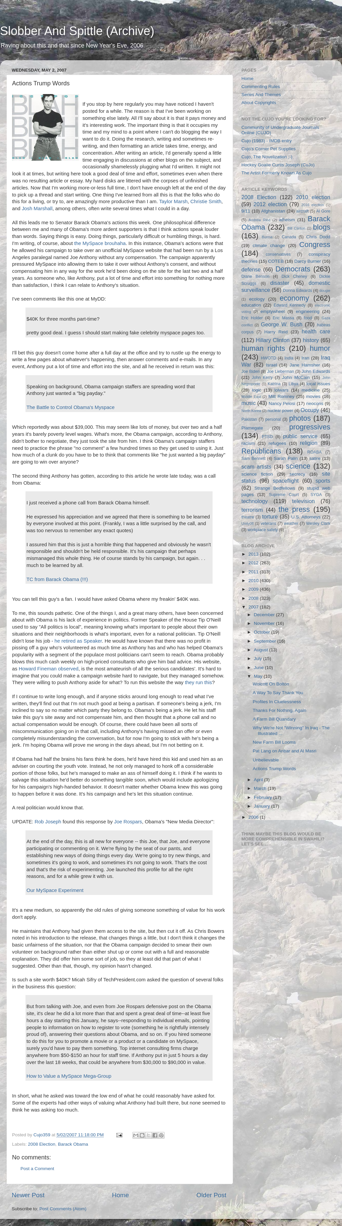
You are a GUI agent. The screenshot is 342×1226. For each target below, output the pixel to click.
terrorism (252, 510)
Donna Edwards (297, 290)
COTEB (276, 261)
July (258, 658)
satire (315, 458)
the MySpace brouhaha (100, 243)
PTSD (267, 436)
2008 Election (41, 1144)
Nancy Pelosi (282, 403)
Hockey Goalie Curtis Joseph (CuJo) (278, 164)
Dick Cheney (294, 276)
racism (248, 443)
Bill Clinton (296, 228)
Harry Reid (276, 331)
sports (323, 481)
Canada (289, 237)
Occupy (310, 410)
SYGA (316, 494)
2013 (254, 554)
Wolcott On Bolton (271, 683)
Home (120, 1195)
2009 (254, 589)
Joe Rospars (128, 821)
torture (270, 516)
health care (316, 331)
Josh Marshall (37, 208)
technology (254, 501)
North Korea (251, 411)
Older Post (211, 1195)
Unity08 (247, 523)
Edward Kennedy (289, 305)
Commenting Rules (260, 86)
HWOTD (268, 358)
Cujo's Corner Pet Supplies (268, 148)
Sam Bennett (253, 458)
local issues (318, 383)
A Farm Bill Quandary (274, 719)
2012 (254, 562)
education (251, 305)
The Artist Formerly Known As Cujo (276, 172)
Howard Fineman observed (48, 668)
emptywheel (273, 311)
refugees (277, 443)
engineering (308, 311)
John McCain (295, 377)
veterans (268, 523)
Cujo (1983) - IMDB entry (266, 140)
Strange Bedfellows (274, 488)
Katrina (274, 384)
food (308, 318)
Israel (271, 364)
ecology (257, 299)
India (288, 358)
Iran (305, 357)
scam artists (256, 467)
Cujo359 (43, 1134)
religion (309, 443)
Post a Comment (37, 1168)
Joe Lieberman (280, 371)
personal (273, 419)
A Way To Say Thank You (278, 692)
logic (257, 390)
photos (300, 418)
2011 (254, 571)
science (298, 466)
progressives (309, 427)
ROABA (314, 452)
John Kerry (262, 377)
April (259, 779)
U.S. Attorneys (306, 516)
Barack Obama (73, 1144)
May (259, 676)
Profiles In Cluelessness (277, 701)
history (311, 340)
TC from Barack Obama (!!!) (57, 579)
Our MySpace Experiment (54, 890)
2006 (254, 817)
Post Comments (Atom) (63, 1208)
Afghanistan (273, 211)
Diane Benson (255, 276)
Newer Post (28, 1195)
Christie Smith (205, 201)
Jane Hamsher (304, 364)
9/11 (245, 211)
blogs (321, 227)
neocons (314, 403)
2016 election (312, 205)
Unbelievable (266, 759)
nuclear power (280, 410)
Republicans (261, 451)
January (262, 806)
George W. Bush (281, 324)
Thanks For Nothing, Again (279, 710)
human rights (263, 348)
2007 (254, 606)
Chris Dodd (318, 236)
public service (300, 436)
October (262, 632)
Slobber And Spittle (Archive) (77, 31)
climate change (268, 245)
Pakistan (249, 419)
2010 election (313, 197)
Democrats (292, 269)
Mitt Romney (281, 396)
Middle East (251, 397)
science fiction (257, 474)
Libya (293, 384)
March (261, 788)
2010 (254, 580)
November (265, 623)
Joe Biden (250, 371)
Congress (314, 244)
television (303, 501)
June (259, 667)
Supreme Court (284, 494)
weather (291, 523)
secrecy (297, 474)
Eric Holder (252, 318)
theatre (247, 517)
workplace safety (262, 529)
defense (251, 269)
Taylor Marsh (173, 201)
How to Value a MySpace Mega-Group (68, 1076)
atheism (287, 219)
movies (313, 396)
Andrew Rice (260, 220)
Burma (267, 237)
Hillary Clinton (273, 340)
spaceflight (285, 481)
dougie (325, 291)
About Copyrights (258, 102)
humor (320, 348)
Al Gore (323, 211)
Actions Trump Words (274, 768)
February (263, 797)
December (265, 614)
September (265, 641)
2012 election (270, 204)
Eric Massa (283, 318)
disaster (279, 283)
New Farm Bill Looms (274, 742)
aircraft (302, 211)
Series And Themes (261, 94)
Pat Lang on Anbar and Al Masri (285, 750)
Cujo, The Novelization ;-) (266, 156)
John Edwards (315, 371)
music (248, 403)
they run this (198, 682)
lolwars (281, 390)
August (261, 649)
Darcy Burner (307, 261)
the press (294, 509)
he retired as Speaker (78, 641)
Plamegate (252, 427)
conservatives (278, 254)
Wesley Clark (318, 523)
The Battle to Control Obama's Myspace (70, 407)
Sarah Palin (286, 458)
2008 (254, 598)
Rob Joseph (48, 821)
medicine (310, 390)
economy (294, 298)
